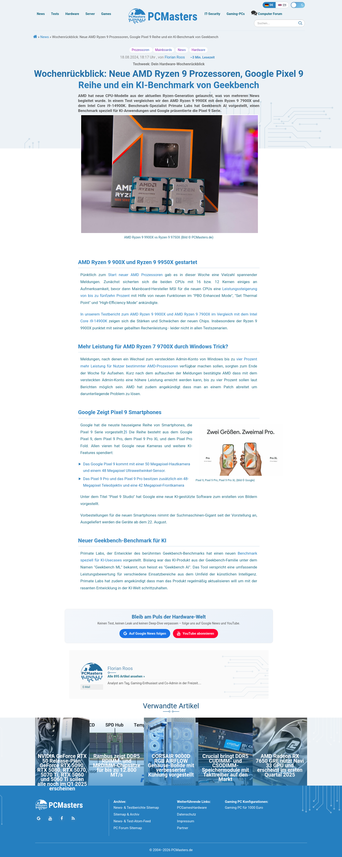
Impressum (185, 821)
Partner (182, 828)
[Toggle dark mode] (298, 5)
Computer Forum (266, 13)
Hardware (72, 14)
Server (90, 14)
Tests (55, 14)
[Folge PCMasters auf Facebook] (61, 818)
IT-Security (212, 14)
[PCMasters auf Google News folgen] (144, 633)
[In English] (282, 5)
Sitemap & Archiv (126, 814)
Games (106, 14)
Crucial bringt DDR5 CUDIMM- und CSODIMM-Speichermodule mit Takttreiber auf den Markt (225, 767)
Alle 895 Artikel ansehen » (126, 676)
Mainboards (163, 50)
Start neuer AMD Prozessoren (135, 274)
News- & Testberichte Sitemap (136, 808)
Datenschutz (186, 814)
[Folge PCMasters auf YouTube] (50, 818)
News (41, 14)
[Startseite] (35, 37)
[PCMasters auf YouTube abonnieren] (195, 633)
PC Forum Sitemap (128, 828)
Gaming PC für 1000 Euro (244, 808)
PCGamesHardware (192, 808)
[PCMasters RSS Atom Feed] (73, 818)
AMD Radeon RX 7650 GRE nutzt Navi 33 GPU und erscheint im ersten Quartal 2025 (280, 765)
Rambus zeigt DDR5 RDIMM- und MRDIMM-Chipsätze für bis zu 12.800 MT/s (116, 765)
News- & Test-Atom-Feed (132, 821)
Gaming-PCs (236, 14)
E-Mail (86, 687)
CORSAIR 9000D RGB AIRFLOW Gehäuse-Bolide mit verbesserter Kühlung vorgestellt (171, 765)
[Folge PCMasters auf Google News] (38, 818)
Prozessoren (141, 50)
